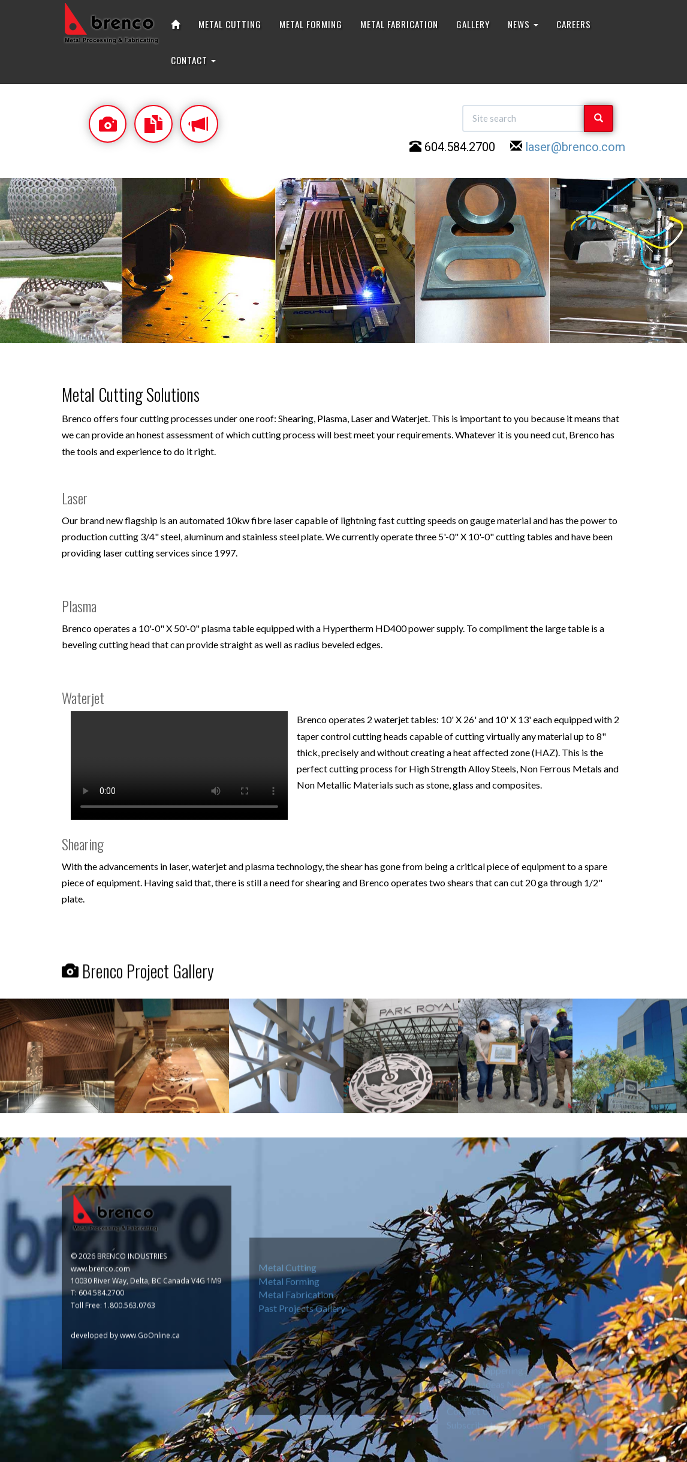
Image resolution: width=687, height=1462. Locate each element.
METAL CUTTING (229, 24)
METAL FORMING (310, 24)
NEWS (523, 24)
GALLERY (473, 24)
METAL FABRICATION (399, 24)
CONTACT (193, 60)
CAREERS (573, 24)
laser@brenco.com (575, 147)
